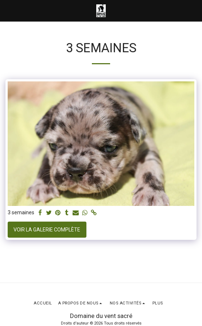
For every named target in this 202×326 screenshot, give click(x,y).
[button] (8, 11)
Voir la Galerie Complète (46, 230)
